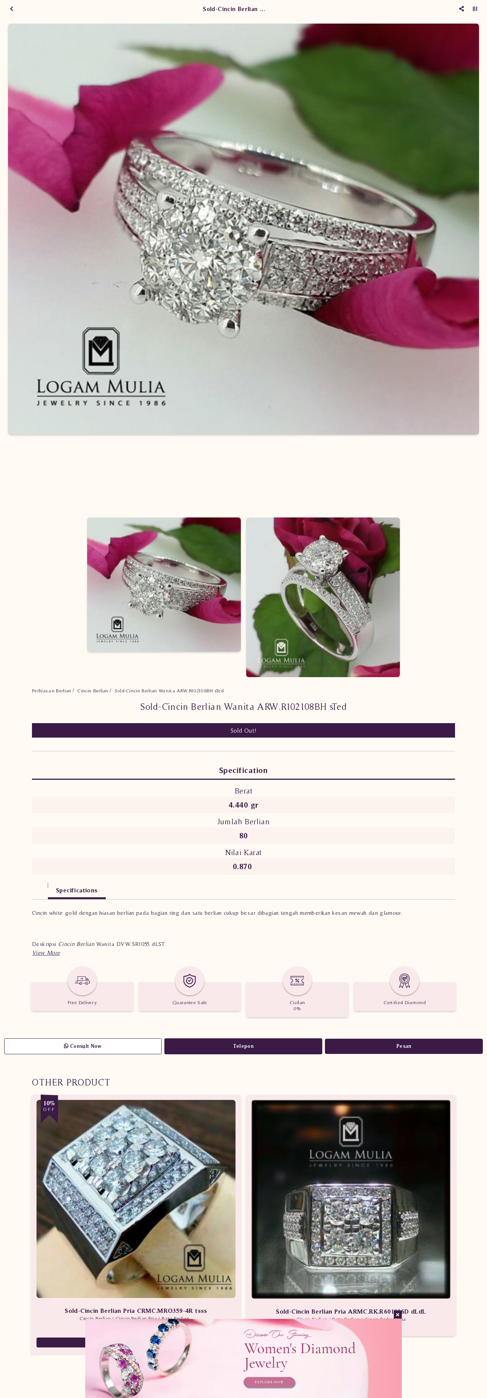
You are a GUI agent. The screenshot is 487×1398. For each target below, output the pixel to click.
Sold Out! (244, 730)
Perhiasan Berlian (52, 690)
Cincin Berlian (92, 690)
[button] (46, 952)
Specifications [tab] (77, 890)
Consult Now (83, 1046)
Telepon (243, 1046)
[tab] (40, 886)
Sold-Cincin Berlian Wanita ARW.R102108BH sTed (169, 690)
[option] (243, 229)
